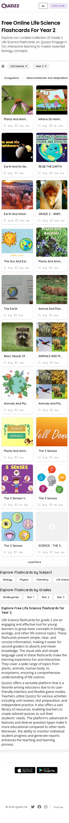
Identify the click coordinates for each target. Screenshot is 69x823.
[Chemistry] (42, 580)
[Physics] (24, 580)
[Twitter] (33, 807)
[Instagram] (45, 807)
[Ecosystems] (11, 78)
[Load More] (34, 562)
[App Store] (25, 770)
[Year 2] (41, 66)
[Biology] (7, 580)
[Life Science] (18, 66)
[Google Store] (47, 770)
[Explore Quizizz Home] (10, 5)
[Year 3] (61, 597)
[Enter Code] (58, 6)
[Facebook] (39, 807)
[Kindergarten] (11, 597)
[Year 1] (30, 597)
